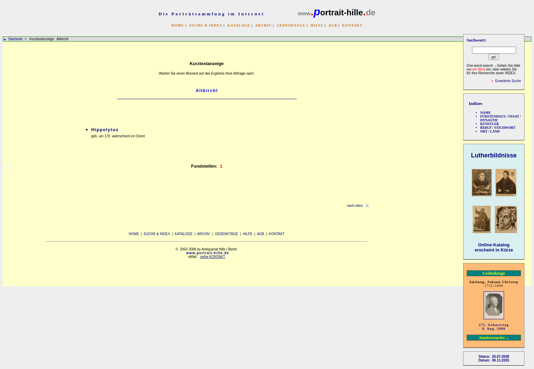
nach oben (355, 205)
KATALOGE (238, 25)
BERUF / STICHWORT (498, 127)
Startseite (15, 39)
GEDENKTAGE (291, 25)
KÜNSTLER (489, 124)
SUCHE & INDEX (205, 25)
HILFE (317, 25)
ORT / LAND (490, 131)
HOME (177, 25)
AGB (332, 25)
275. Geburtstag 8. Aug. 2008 (494, 326)
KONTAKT (352, 25)
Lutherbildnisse (494, 155)
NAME (485, 112)
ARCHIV (263, 25)
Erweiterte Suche (508, 81)
